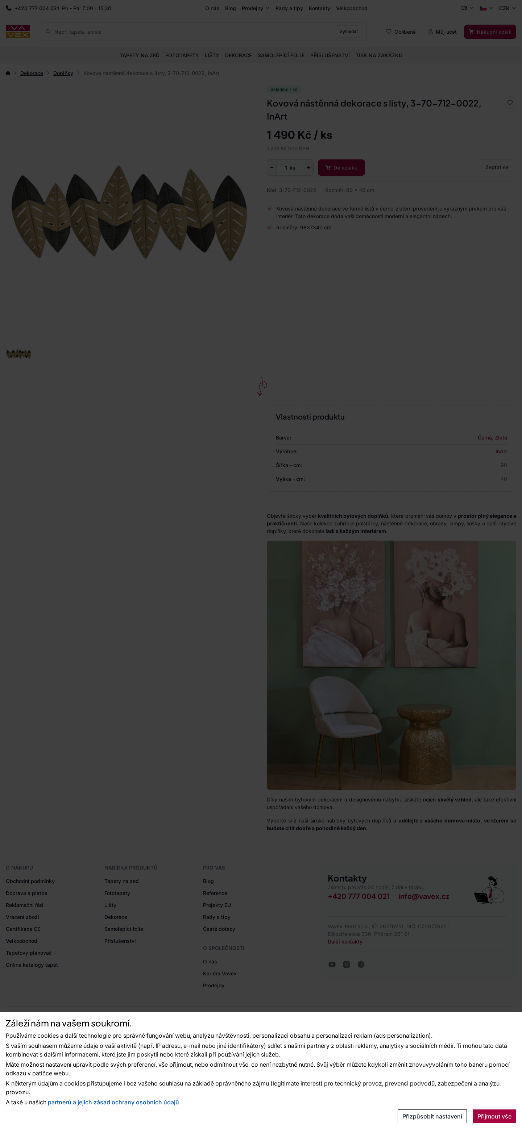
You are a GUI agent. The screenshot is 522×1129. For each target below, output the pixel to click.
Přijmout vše (494, 1116)
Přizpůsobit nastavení (432, 1116)
